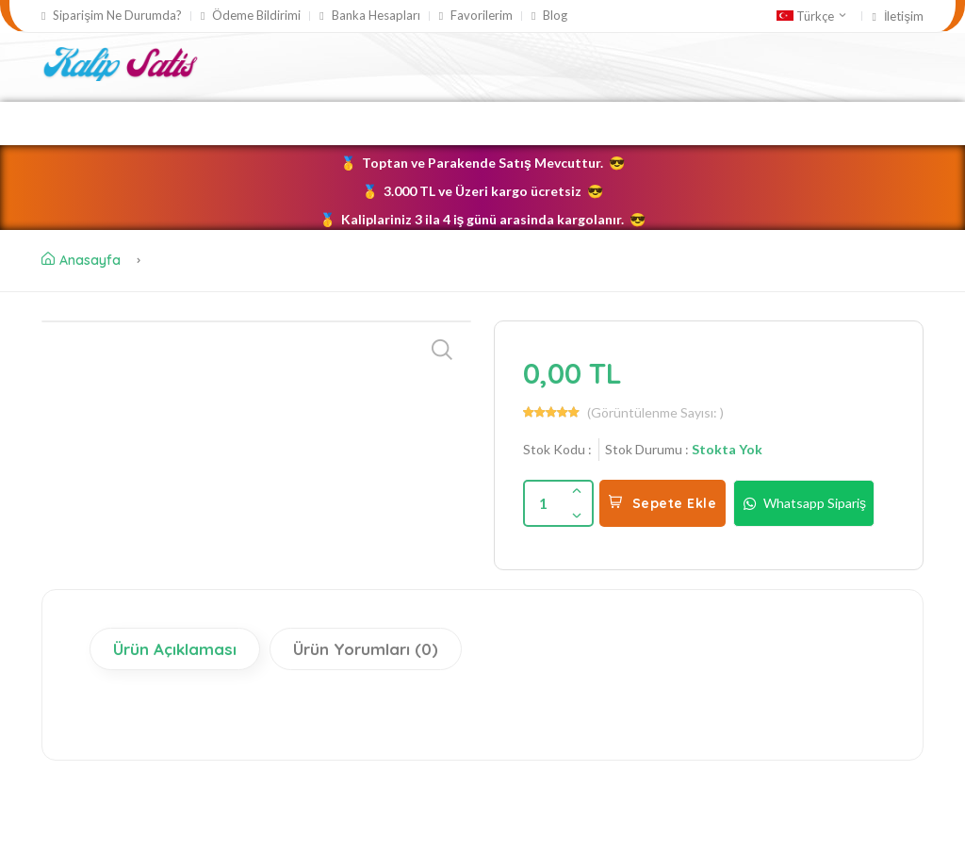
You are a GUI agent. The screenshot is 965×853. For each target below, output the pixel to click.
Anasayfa (81, 260)
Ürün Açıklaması (175, 649)
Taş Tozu (614, 122)
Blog (549, 15)
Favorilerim (476, 15)
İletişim (898, 16)
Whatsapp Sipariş (804, 503)
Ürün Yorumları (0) (365, 649)
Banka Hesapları (369, 15)
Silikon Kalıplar (369, 122)
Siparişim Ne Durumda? (111, 15)
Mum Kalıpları (506, 122)
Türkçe (812, 16)
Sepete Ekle (662, 503)
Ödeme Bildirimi (251, 15)
